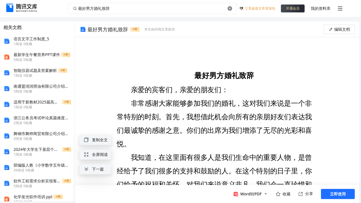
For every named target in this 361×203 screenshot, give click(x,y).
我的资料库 (321, 8)
